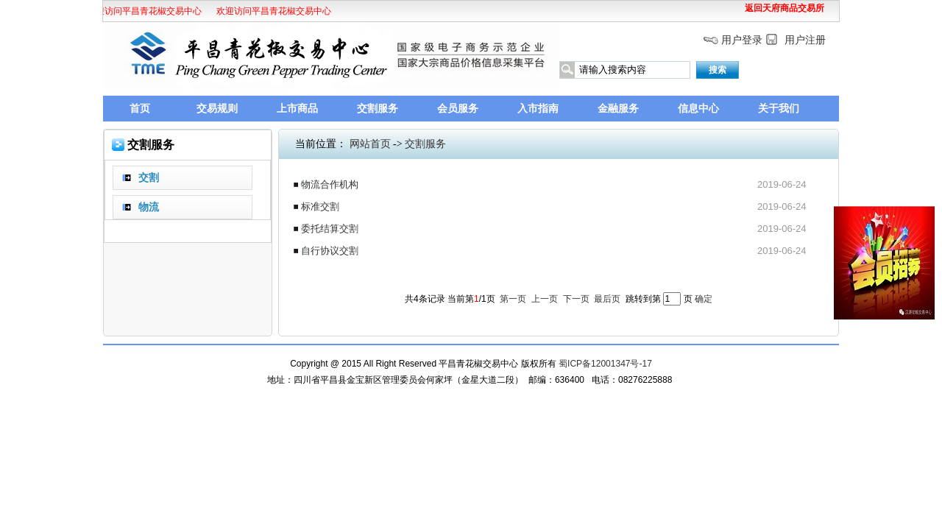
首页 (140, 108)
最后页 (607, 299)
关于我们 (778, 108)
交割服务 (377, 108)
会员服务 (457, 108)
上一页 (544, 299)
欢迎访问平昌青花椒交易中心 (142, 11)
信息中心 (698, 108)
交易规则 (217, 108)
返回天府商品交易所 (784, 8)
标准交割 (320, 206)
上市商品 (297, 108)
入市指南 (538, 108)
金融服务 (618, 108)
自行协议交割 (329, 250)
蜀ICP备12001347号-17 (605, 363)
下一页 (576, 299)
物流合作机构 (329, 184)
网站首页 (370, 143)
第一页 (513, 299)
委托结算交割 (329, 228)
